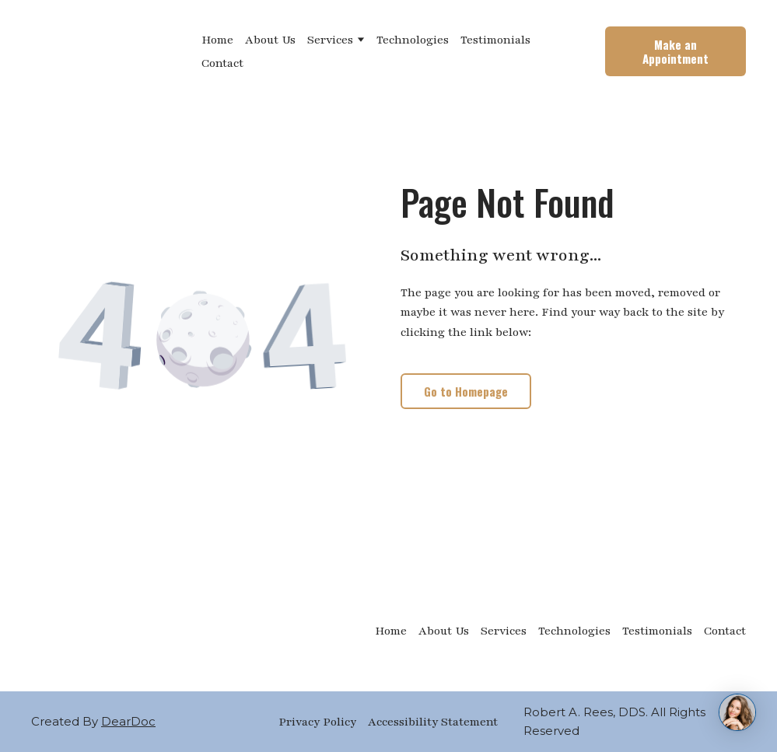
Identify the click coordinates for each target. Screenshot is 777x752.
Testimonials (495, 39)
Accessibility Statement (433, 721)
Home (217, 39)
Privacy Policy (317, 721)
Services (330, 39)
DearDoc (128, 721)
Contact (222, 63)
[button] (675, 51)
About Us (270, 39)
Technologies (412, 39)
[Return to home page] (104, 51)
